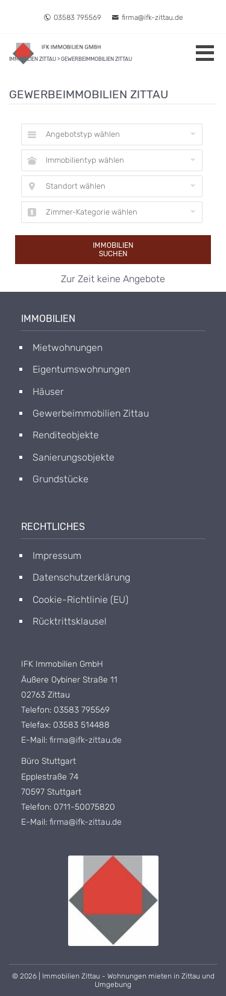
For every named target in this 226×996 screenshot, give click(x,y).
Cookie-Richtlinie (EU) (80, 599)
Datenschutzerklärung (81, 577)
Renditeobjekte (66, 435)
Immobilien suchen (113, 249)
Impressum (57, 555)
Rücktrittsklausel (70, 621)
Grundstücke (61, 479)
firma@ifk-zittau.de (147, 17)
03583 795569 (72, 17)
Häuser (48, 391)
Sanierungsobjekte (74, 457)
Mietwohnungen (67, 347)
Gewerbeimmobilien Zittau (91, 413)
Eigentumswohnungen (81, 369)
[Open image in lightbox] (113, 901)
